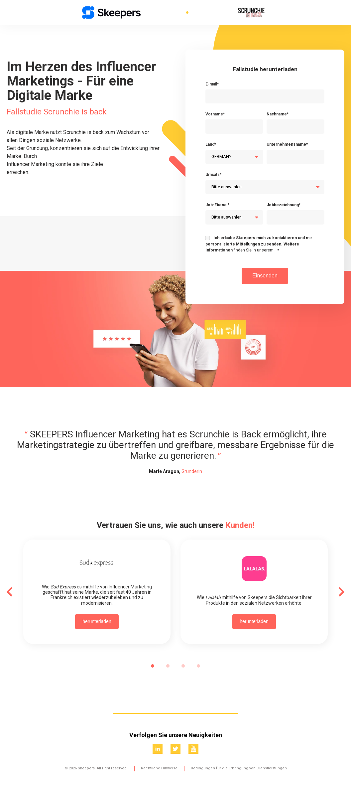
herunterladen (96, 621)
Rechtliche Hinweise (159, 768)
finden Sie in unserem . (255, 250)
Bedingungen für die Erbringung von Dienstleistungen (239, 768)
